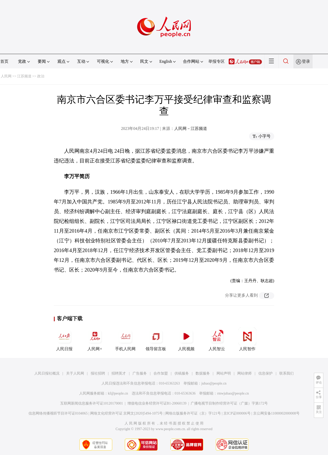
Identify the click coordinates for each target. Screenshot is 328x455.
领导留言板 (156, 339)
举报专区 (216, 61)
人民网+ (95, 339)
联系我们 (286, 373)
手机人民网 (125, 339)
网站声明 (224, 373)
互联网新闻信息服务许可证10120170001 (91, 403)
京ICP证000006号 (237, 413)
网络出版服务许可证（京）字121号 (193, 413)
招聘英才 (118, 373)
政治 (40, 76)
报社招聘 (98, 373)
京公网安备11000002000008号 (276, 413)
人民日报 (64, 339)
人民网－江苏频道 (190, 128)
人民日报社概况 (46, 373)
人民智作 (247, 339)
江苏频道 (24, 76)
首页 (4, 61)
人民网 (6, 76)
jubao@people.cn (214, 383)
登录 (306, 61)
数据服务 (203, 373)
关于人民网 (75, 373)
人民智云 (217, 339)
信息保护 (265, 373)
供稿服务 (182, 373)
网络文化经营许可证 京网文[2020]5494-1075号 (126, 413)
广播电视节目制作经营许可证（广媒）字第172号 (229, 403)
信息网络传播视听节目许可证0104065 (58, 413)
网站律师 (244, 373)
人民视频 (186, 339)
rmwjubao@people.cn (233, 393)
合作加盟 (160, 373)
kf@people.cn (118, 393)
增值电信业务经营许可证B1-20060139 (157, 403)
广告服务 (139, 373)
